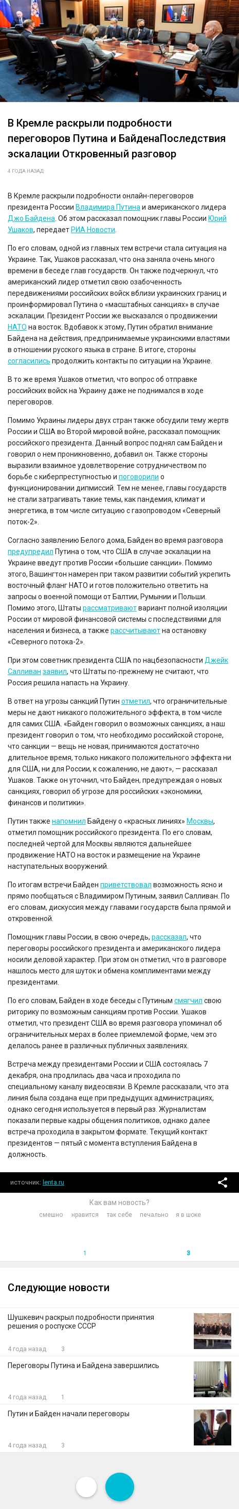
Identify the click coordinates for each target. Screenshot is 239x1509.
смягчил (188, 1000)
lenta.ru (53, 1182)
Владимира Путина (108, 207)
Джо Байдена (31, 218)
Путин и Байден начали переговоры (69, 1414)
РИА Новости (93, 230)
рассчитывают (135, 630)
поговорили (139, 477)
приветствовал (126, 885)
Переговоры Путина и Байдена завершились (83, 1365)
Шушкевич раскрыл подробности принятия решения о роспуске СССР (81, 1321)
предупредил (30, 551)
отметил (135, 701)
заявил (55, 671)
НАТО (17, 327)
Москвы (200, 821)
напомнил (69, 821)
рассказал (169, 937)
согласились (29, 361)
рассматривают (110, 608)
